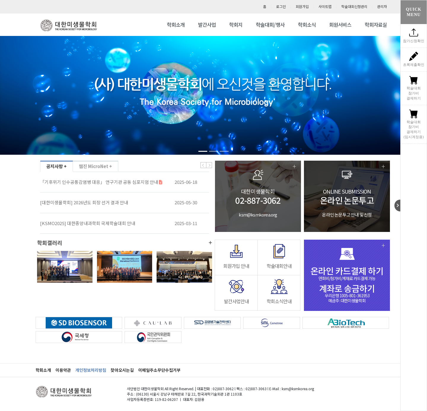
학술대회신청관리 (354, 6)
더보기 (210, 242)
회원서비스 (340, 24)
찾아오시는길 (122, 370)
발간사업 (207, 24)
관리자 (382, 6)
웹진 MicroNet (95, 166)
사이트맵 (325, 6)
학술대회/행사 (270, 24)
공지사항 (56, 166)
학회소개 (176, 24)
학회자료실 (376, 24)
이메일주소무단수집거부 (159, 370)
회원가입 (302, 6)
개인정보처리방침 (90, 370)
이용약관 (63, 370)
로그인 (281, 6)
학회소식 (307, 24)
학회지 (236, 24)
